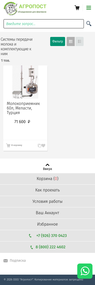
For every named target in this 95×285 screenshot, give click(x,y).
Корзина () (48, 178)
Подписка (18, 260)
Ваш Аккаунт (47, 212)
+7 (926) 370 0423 (47, 235)
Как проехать (47, 190)
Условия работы (47, 201)
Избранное (47, 224)
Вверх (47, 168)
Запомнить (42, 143)
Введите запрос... (20, 24)
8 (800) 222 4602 (48, 247)
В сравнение (37, 145)
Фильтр (57, 41)
